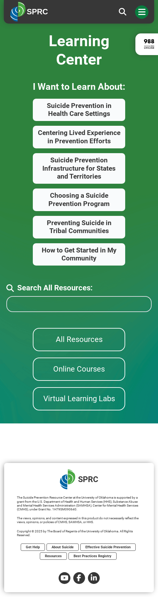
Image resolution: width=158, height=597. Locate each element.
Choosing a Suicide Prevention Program (79, 199)
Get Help (33, 547)
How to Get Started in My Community (79, 254)
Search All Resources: (49, 287)
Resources (53, 556)
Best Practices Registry (92, 556)
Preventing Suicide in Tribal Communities (79, 227)
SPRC (79, 479)
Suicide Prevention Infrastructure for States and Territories (79, 168)
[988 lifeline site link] (146, 44)
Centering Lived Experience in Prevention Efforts (79, 137)
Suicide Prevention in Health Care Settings (79, 109)
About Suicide (63, 547)
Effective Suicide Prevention (108, 547)
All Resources (79, 339)
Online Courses (79, 369)
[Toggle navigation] (141, 12)
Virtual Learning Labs (79, 398)
